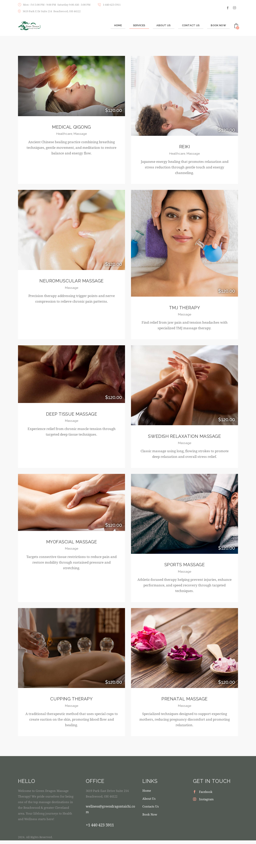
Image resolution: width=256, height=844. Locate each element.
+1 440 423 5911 (100, 828)
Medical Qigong (71, 127)
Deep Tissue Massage (71, 416)
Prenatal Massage (184, 702)
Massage (81, 134)
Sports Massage (184, 567)
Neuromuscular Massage (71, 282)
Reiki (185, 147)
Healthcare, (64, 134)
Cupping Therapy (71, 702)
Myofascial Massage (71, 544)
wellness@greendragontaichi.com (110, 813)
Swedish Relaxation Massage (184, 438)
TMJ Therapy (184, 308)
